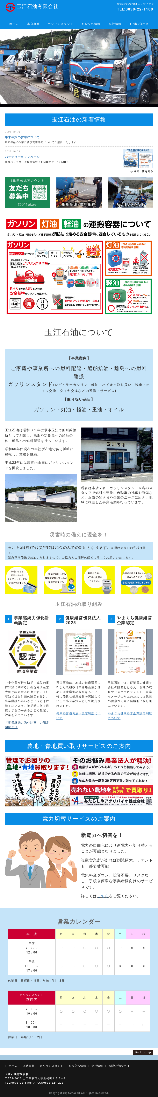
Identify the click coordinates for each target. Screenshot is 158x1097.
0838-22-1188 (139, 9)
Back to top (143, 1052)
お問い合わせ (139, 24)
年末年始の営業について (22, 137)
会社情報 (115, 24)
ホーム (14, 24)
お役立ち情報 (90, 24)
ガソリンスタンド (60, 24)
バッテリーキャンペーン (22, 157)
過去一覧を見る (143, 171)
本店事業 (33, 24)
